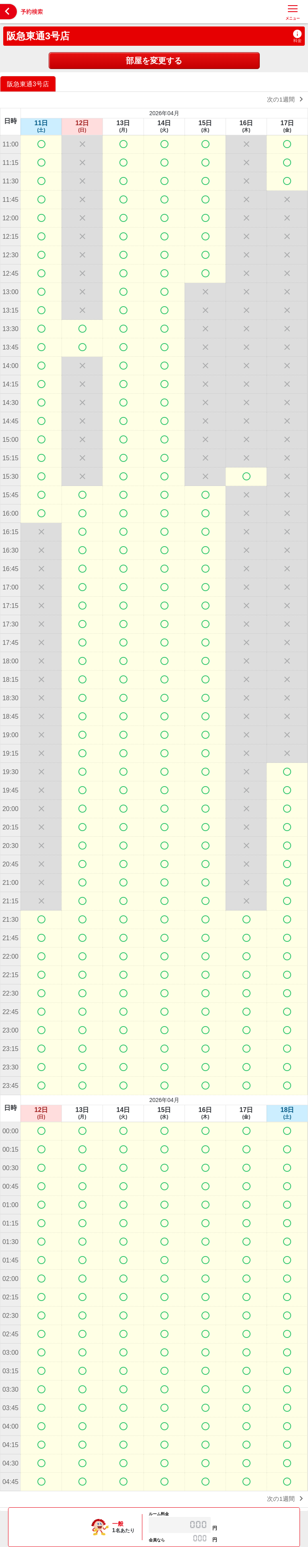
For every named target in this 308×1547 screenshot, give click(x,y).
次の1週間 (286, 99)
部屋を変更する (154, 60)
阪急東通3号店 (38, 35)
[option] (29, 83)
